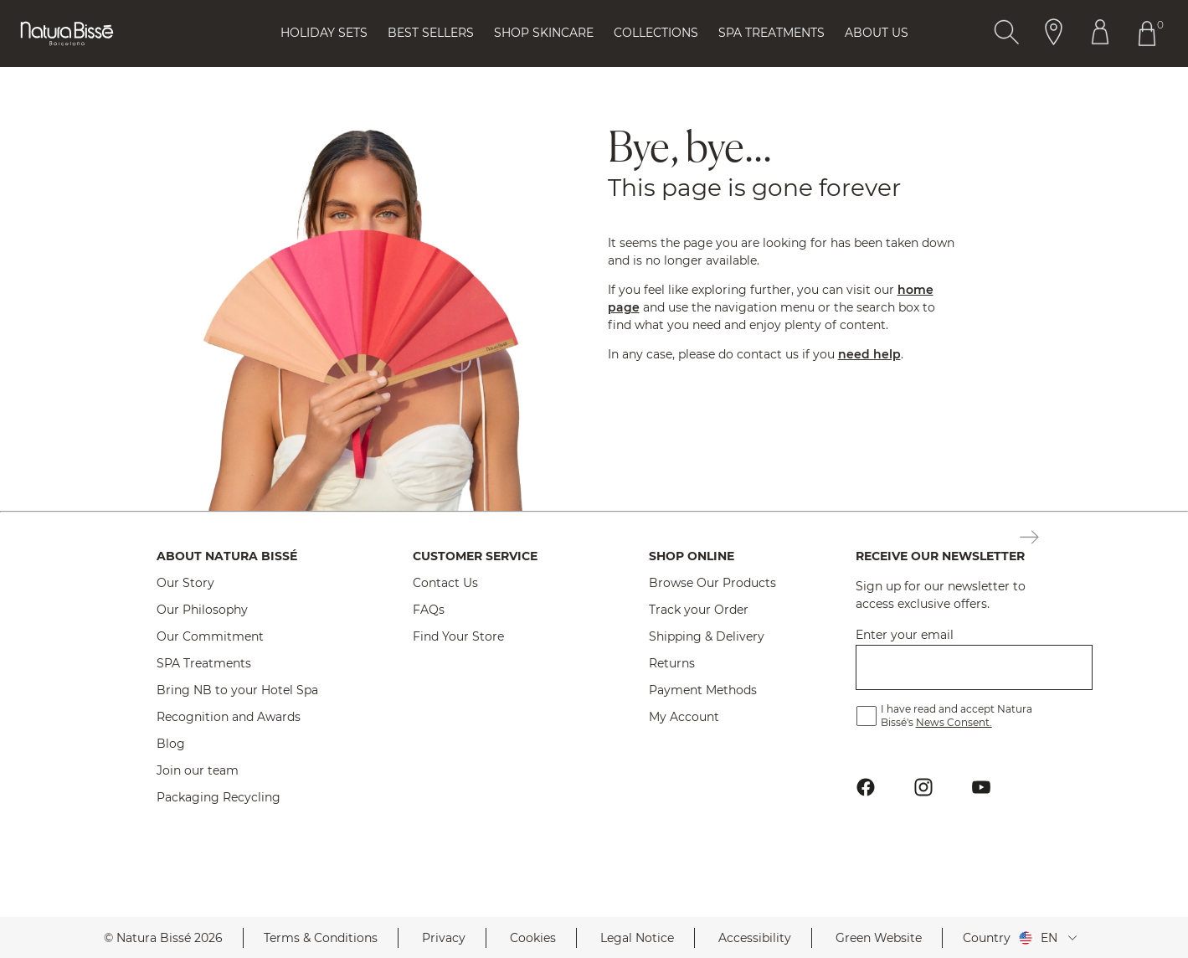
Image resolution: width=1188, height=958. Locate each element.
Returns (672, 663)
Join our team (198, 770)
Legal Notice (637, 937)
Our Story (185, 582)
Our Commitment (210, 636)
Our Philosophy (202, 609)
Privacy (443, 937)
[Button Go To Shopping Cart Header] (1150, 33)
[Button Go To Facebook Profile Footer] (866, 787)
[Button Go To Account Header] (1100, 33)
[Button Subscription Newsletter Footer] (1029, 538)
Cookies (533, 937)
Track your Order (698, 609)
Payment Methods (703, 690)
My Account (684, 716)
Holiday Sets (324, 32)
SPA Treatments (204, 663)
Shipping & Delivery (706, 636)
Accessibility (754, 937)
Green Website (879, 937)
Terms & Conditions (321, 937)
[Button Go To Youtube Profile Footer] (981, 787)
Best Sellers (431, 32)
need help (869, 354)
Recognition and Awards (229, 716)
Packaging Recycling (218, 797)
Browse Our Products (712, 582)
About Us (876, 32)
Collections (656, 32)
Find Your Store (458, 636)
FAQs (429, 609)
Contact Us (445, 582)
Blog (171, 743)
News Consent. (954, 722)
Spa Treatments (771, 32)
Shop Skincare (544, 32)
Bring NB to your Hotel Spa (237, 690)
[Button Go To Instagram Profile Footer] (924, 787)
